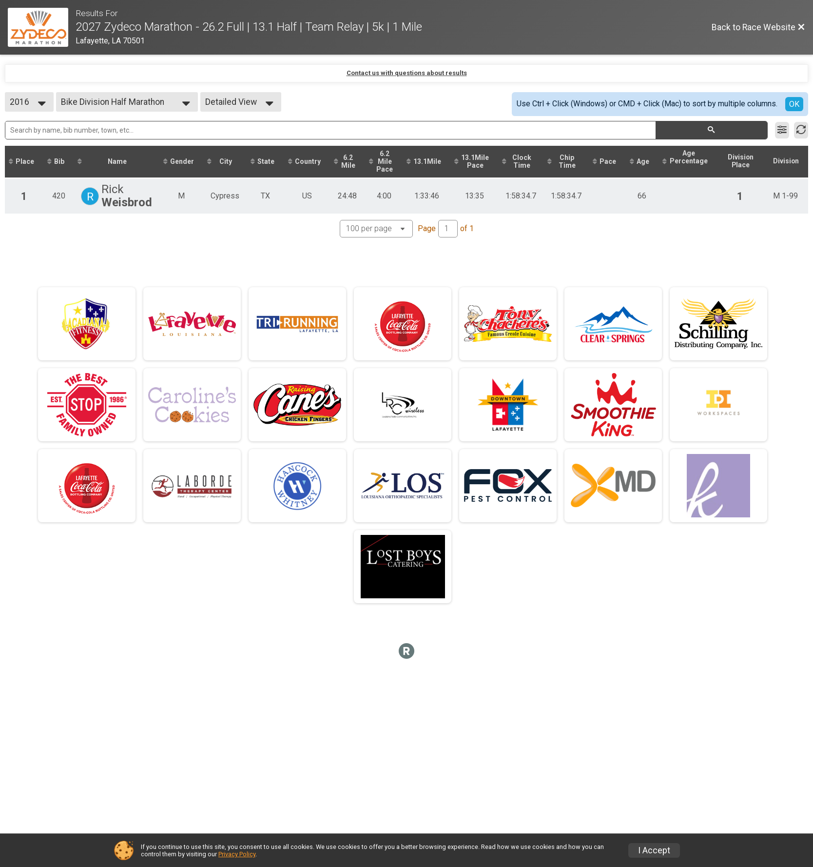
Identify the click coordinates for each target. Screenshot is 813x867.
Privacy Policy (236, 854)
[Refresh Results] (801, 130)
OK (794, 104)
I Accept (654, 850)
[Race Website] (42, 27)
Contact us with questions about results (407, 73)
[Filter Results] (782, 130)
